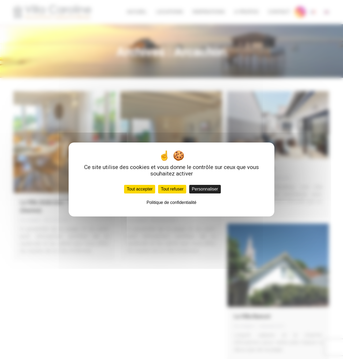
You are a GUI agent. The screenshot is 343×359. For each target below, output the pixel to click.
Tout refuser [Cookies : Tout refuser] (172, 189)
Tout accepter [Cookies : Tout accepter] (139, 189)
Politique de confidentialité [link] (171, 202)
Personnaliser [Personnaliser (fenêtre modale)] (205, 189)
